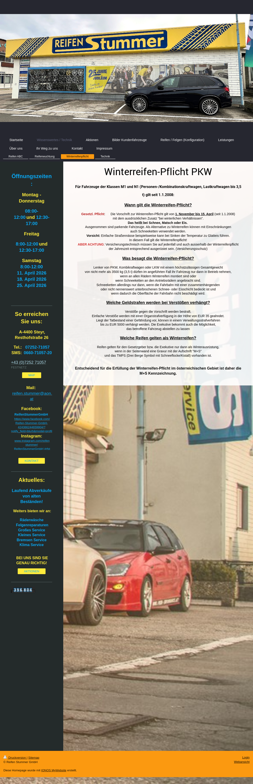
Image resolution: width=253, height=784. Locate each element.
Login (246, 757)
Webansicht (242, 762)
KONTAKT (31, 461)
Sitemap (33, 757)
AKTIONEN (31, 571)
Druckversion (15, 757)
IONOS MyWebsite (53, 770)
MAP (31, 375)
